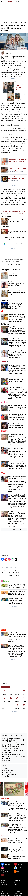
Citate (6, 768)
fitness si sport (5, 893)
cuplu (2, 887)
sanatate (16, 887)
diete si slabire (18, 893)
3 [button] (14, 797)
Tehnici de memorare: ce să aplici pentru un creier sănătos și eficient (16, 283)
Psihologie (10, 22)
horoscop (17, 880)
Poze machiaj (8, 770)
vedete (3, 880)
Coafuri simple (9, 772)
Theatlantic (22, 213)
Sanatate (6, 22)
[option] (14, 789)
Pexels (2, 211)
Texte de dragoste (10, 774)
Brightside (9, 213)
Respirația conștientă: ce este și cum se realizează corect (16, 292)
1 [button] (12, 797)
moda (15, 882)
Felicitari (7, 776)
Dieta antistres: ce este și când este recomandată (16, 177)
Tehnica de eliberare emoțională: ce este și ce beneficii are (14, 750)
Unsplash (13, 211)
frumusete (4, 884)
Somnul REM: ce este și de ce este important (17, 169)
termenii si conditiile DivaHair (14, 261)
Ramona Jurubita (11, 52)
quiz (2, 891)
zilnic (2, 882)
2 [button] (13, 797)
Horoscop (4, 683)
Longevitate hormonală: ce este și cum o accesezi (17, 160)
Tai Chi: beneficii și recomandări (15, 759)
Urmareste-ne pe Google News (14, 244)
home (2, 22)
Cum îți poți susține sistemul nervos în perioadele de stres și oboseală (13, 740)
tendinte (16, 884)
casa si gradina (5, 889)
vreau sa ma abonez (14, 264)
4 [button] (16, 797)
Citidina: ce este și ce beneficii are (15, 274)
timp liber (17, 891)
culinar (16, 889)
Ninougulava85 (16, 213)
